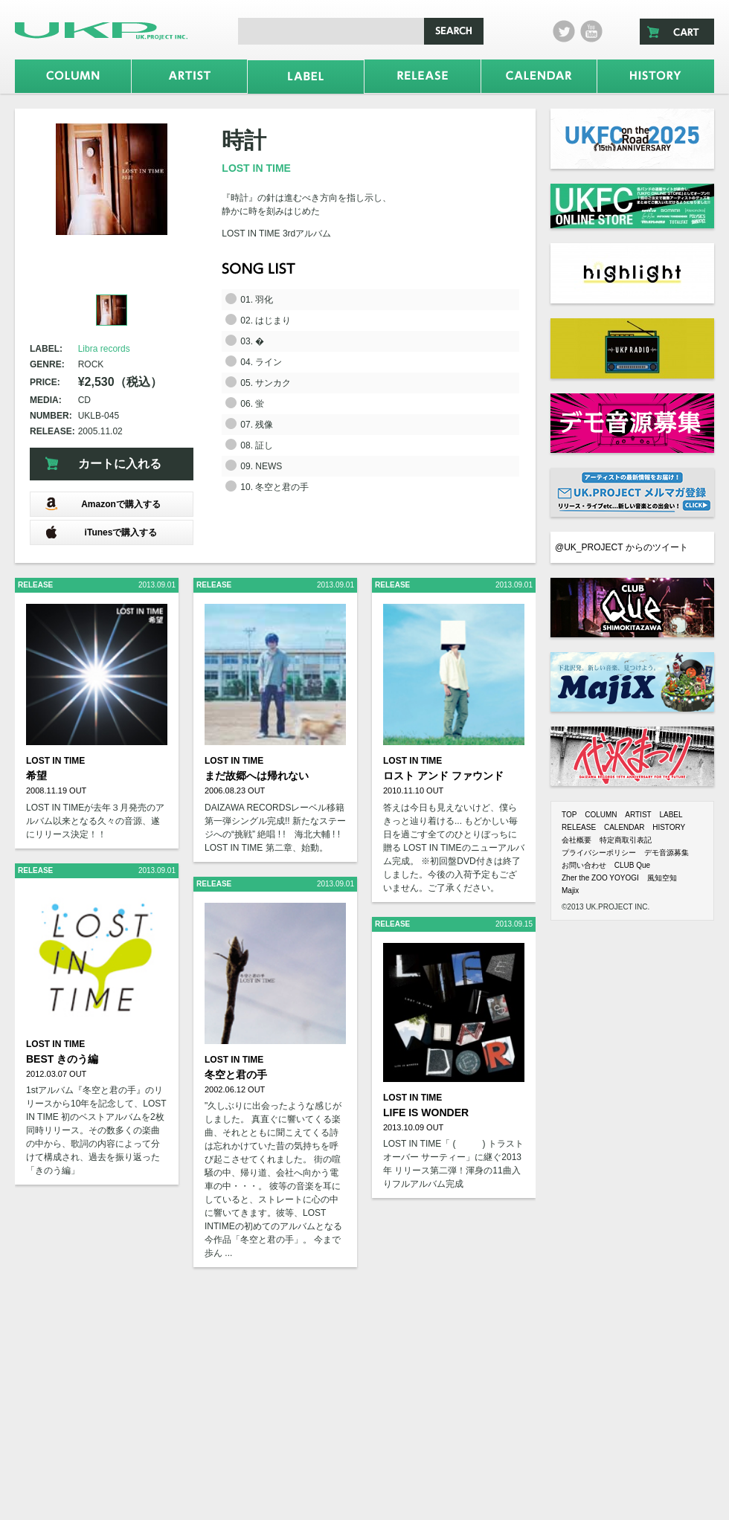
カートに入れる (119, 463)
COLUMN (601, 815)
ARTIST (638, 815)
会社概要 (576, 840)
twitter (564, 31)
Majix (570, 890)
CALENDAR (624, 827)
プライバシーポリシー (599, 852)
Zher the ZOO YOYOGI (600, 878)
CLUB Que (632, 865)
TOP (569, 815)
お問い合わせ (584, 865)
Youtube (591, 31)
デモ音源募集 (666, 852)
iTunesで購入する (101, 532)
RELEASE (579, 827)
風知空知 (662, 878)
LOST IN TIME (256, 168)
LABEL (670, 815)
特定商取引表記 (626, 840)
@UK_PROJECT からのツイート (621, 547)
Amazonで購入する (103, 503)
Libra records (104, 349)
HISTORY (668, 827)
